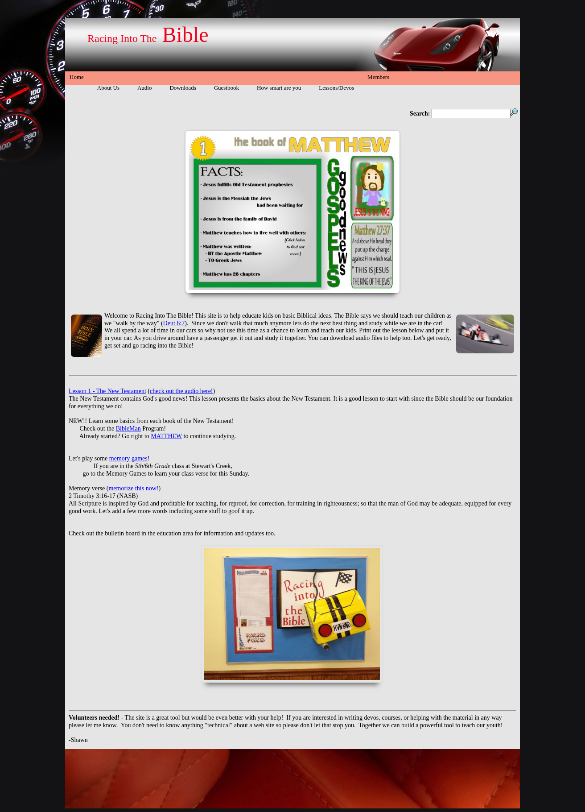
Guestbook (226, 87)
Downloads (182, 87)
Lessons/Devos (336, 87)
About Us (108, 87)
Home (77, 77)
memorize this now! (133, 488)
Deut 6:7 (174, 323)
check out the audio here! (181, 391)
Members (378, 77)
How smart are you (279, 87)
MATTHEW (166, 436)
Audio (144, 87)
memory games (128, 458)
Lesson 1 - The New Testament (107, 391)
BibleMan (128, 428)
